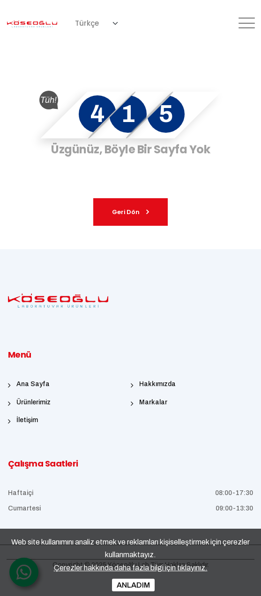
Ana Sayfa (33, 384)
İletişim (27, 420)
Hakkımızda (157, 384)
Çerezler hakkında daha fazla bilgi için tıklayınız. (131, 568)
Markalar (153, 402)
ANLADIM (133, 585)
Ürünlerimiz (33, 402)
